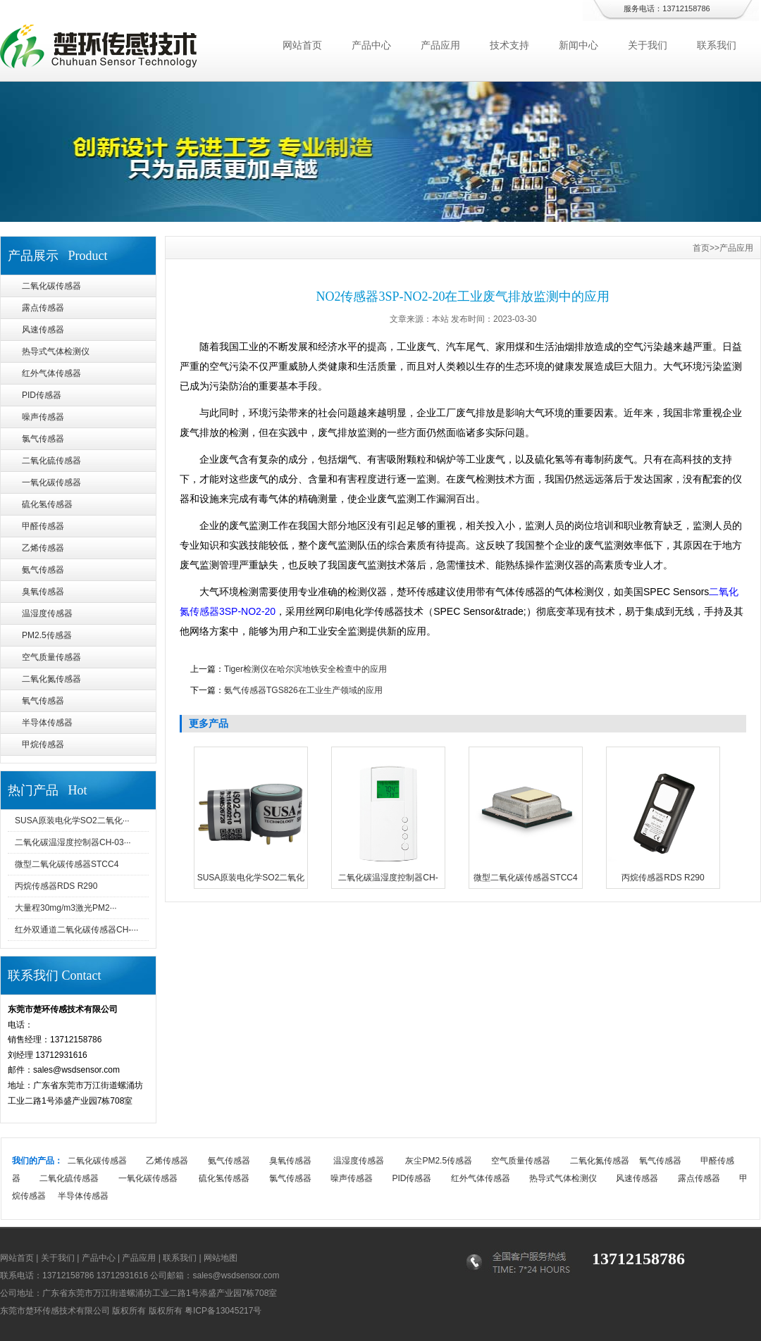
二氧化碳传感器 (51, 286)
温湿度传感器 (47, 613)
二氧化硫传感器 (51, 461)
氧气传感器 (43, 701)
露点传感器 (43, 308)
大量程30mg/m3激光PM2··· (66, 908)
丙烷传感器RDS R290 (56, 886)
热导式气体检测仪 (55, 351)
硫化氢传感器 (47, 504)
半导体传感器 (47, 723)
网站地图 (220, 1258)
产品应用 (440, 45)
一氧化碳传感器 (51, 482)
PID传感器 (41, 395)
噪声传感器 (43, 417)
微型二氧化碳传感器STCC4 (66, 864)
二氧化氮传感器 (51, 679)
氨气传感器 (43, 570)
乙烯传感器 (43, 548)
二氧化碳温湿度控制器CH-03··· (73, 842)
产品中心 (371, 45)
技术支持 (509, 45)
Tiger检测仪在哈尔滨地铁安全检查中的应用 (305, 669)
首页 (701, 248)
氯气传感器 (43, 439)
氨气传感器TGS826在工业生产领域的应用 (303, 690)
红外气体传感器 (51, 373)
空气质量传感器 (51, 657)
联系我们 (716, 45)
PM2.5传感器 (47, 635)
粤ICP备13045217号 (223, 1311)
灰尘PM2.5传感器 (438, 1161)
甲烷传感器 (43, 744)
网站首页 (302, 45)
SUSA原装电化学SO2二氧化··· (72, 820)
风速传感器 (43, 330)
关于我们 (647, 45)
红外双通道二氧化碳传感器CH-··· (76, 930)
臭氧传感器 (43, 592)
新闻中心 (578, 45)
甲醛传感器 (43, 526)
